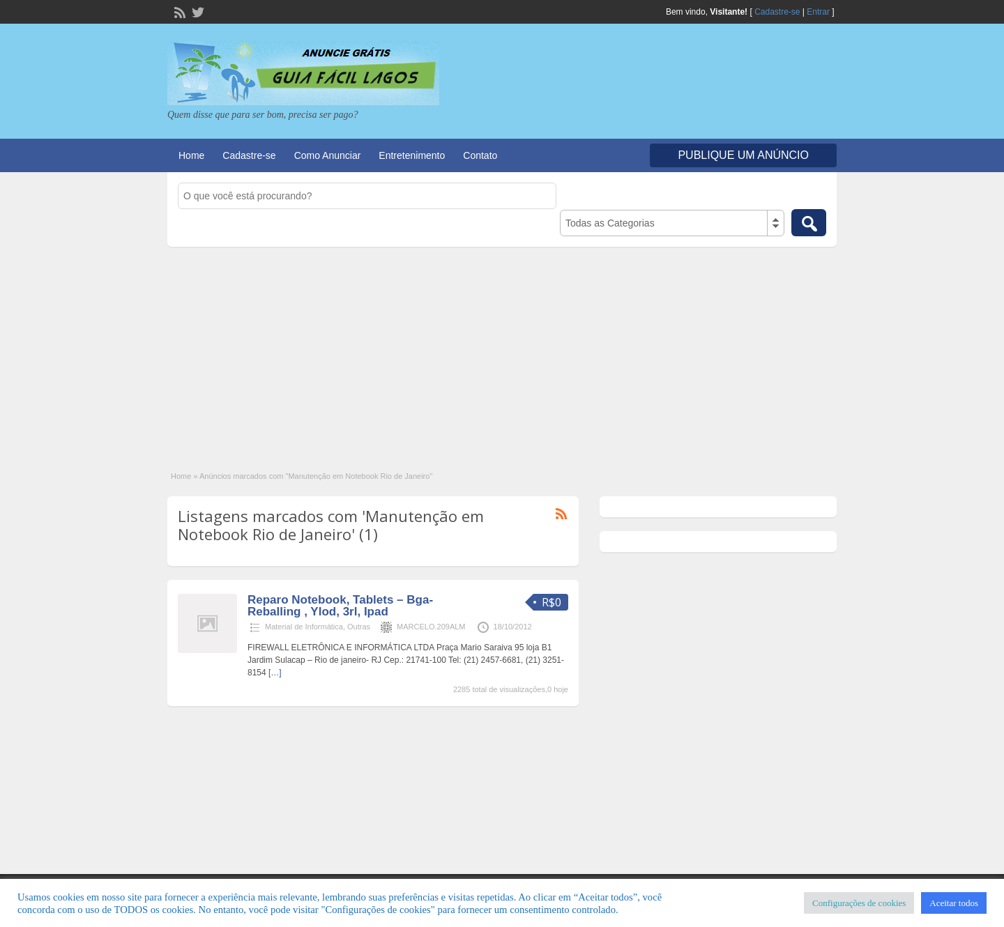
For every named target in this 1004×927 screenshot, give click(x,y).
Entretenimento (412, 155)
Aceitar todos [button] (953, 903)
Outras (358, 626)
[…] (275, 672)
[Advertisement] (502, 351)
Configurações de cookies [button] (859, 903)
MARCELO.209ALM (431, 626)
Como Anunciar (327, 155)
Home (191, 155)
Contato (480, 155)
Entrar (818, 12)
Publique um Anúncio (743, 155)
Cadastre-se (777, 12)
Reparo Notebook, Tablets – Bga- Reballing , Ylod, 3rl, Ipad (340, 605)
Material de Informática (304, 626)
